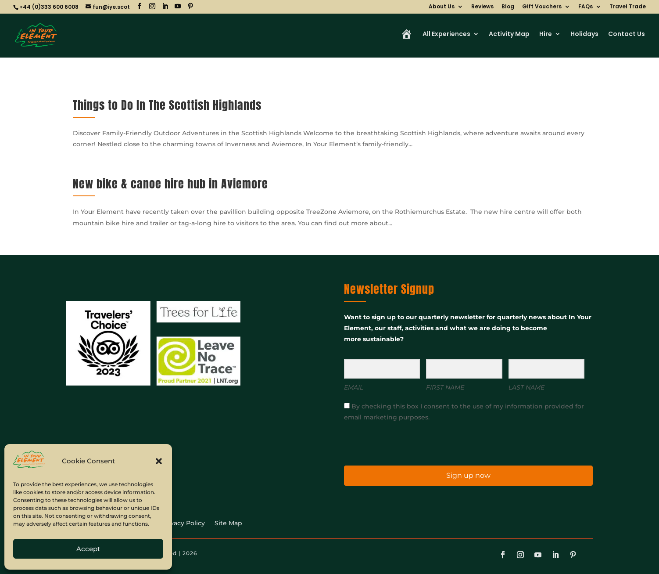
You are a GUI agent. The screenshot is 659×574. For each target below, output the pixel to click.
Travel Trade (627, 7)
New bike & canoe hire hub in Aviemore (170, 183)
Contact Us (626, 34)
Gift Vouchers (542, 7)
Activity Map (509, 34)
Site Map (228, 523)
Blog (507, 7)
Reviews (482, 7)
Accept (88, 549)
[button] (158, 461)
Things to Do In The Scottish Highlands (167, 105)
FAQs (585, 7)
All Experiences (446, 34)
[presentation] (398, 443)
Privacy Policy (183, 523)
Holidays (584, 34)
